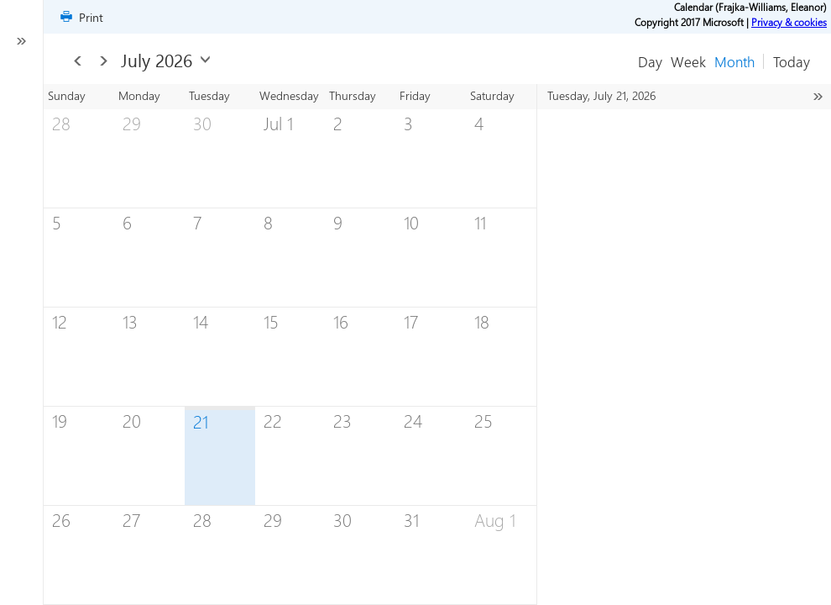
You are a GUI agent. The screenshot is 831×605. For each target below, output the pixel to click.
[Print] (80, 17)
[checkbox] (21, 320)
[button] (791, 61)
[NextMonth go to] (104, 60)
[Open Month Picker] (205, 59)
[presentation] (290, 344)
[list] (675, 109)
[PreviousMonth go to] (78, 60)
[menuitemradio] (734, 61)
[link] (789, 21)
